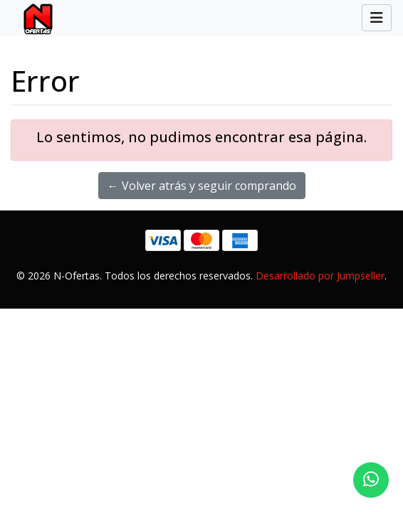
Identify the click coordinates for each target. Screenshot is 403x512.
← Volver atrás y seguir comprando (202, 185)
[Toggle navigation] (377, 17)
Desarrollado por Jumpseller (320, 275)
